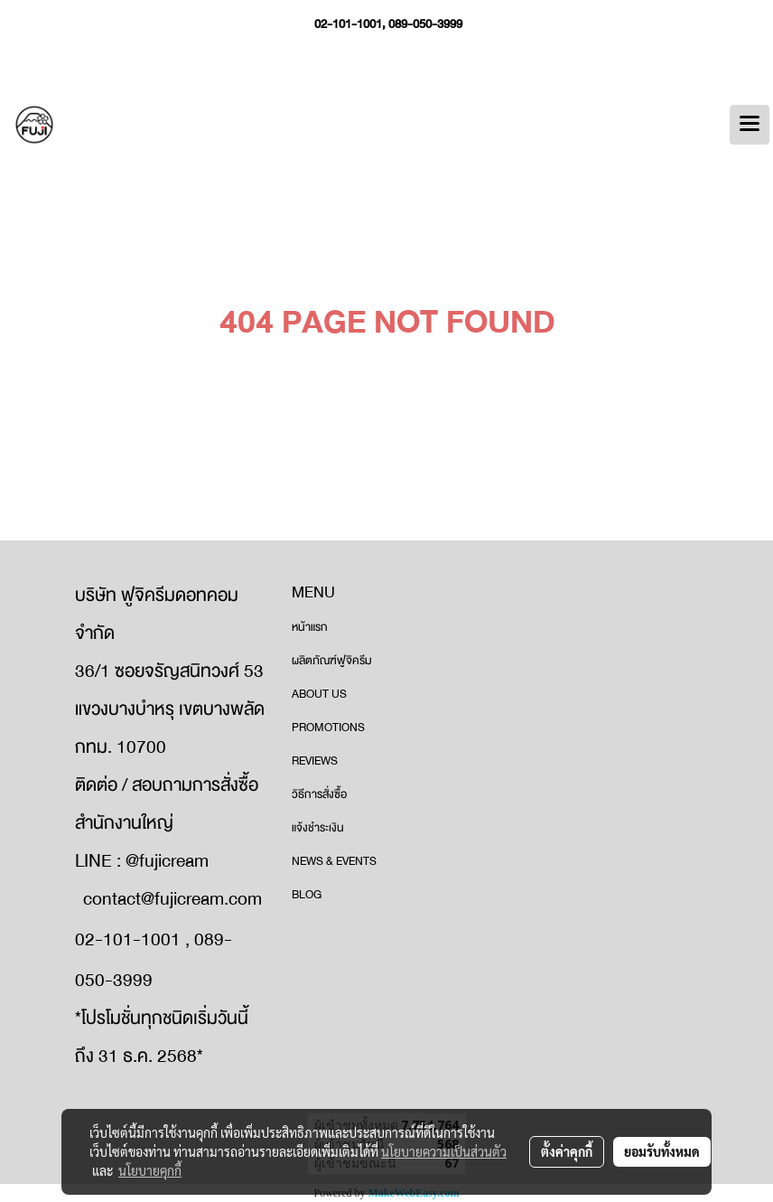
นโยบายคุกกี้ (150, 1170)
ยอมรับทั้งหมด (662, 1151)
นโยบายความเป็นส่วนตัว (444, 1151)
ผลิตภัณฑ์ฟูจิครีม (332, 661)
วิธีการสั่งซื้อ (319, 794)
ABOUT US (319, 694)
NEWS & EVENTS (334, 861)
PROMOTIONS (328, 727)
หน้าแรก (310, 627)
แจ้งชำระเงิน (318, 828)
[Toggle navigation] (749, 125)
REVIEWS (315, 761)
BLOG (306, 895)
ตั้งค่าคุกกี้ (566, 1151)
